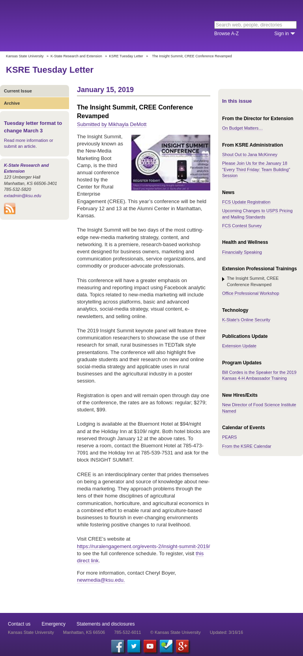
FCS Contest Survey (242, 225)
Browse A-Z (226, 33)
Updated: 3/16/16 (226, 632)
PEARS (229, 437)
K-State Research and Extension (76, 56)
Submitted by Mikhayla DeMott (111, 124)
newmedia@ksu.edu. (101, 580)
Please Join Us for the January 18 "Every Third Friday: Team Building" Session (256, 169)
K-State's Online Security (246, 319)
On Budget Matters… (242, 128)
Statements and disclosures (106, 624)
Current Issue (18, 91)
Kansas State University (72, 25)
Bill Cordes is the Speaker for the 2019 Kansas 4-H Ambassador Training (259, 375)
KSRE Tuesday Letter (126, 56)
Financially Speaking (242, 252)
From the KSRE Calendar (246, 446)
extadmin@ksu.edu (22, 195)
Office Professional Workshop (250, 293)
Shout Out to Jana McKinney (249, 154)
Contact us (19, 624)
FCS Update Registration (246, 202)
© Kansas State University (175, 632)
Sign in (281, 33)
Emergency (53, 624)
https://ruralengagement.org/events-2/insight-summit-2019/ (143, 546)
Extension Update (239, 345)
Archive (12, 103)
